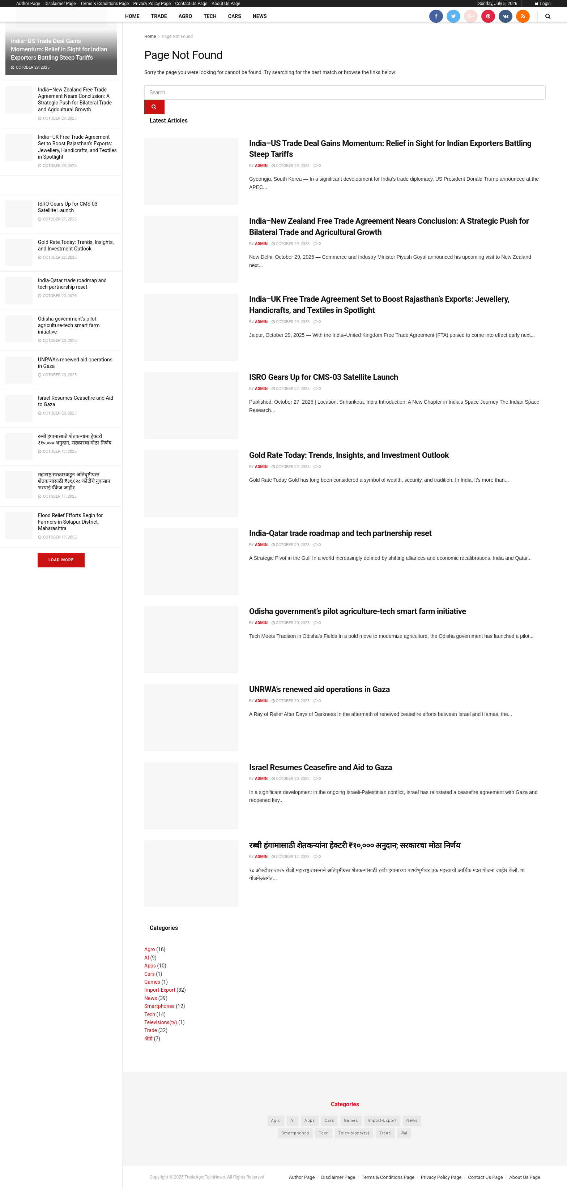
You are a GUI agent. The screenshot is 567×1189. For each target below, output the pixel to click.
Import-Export (159, 990)
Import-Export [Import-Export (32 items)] (382, 1120)
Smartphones (159, 1006)
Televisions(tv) (160, 1022)
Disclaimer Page (60, 3)
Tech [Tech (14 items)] (324, 1133)
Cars (234, 16)
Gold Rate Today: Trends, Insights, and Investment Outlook (349, 455)
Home (132, 16)
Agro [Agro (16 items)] (276, 1120)
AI (146, 958)
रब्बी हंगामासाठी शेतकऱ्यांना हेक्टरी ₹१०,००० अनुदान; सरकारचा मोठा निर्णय (354, 845)
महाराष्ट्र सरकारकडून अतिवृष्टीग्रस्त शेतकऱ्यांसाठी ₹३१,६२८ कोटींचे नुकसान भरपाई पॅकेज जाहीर (74, 481)
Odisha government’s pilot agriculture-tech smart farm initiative (69, 325)
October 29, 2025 (291, 165)
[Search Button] (154, 107)
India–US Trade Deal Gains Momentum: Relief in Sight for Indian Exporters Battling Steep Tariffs (59, 49)
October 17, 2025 (291, 856)
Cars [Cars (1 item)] (329, 1120)
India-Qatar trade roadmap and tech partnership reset (340, 533)
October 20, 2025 (291, 544)
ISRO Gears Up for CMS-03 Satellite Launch (323, 377)
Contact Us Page (191, 3)
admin (261, 165)
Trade (159, 16)
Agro (185, 16)
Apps (150, 966)
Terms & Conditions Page (104, 3)
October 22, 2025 (291, 466)
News (260, 16)
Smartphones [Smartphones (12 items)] (295, 1133)
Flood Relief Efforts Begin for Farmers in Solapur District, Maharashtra (70, 521)
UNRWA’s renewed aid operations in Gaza (319, 689)
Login (543, 3)
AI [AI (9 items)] (292, 1120)
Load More (61, 560)
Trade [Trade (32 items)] (385, 1133)
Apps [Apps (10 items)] (309, 1120)
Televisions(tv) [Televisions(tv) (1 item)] (354, 1133)
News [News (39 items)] (412, 1120)
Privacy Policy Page (152, 3)
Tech (210, 16)
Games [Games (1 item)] (351, 1120)
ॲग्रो (148, 1039)
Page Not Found (177, 36)
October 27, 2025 (291, 388)
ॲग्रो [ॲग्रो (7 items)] (404, 1133)
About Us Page (226, 3)
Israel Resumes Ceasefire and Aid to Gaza (320, 767)
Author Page (28, 3)
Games (152, 982)
